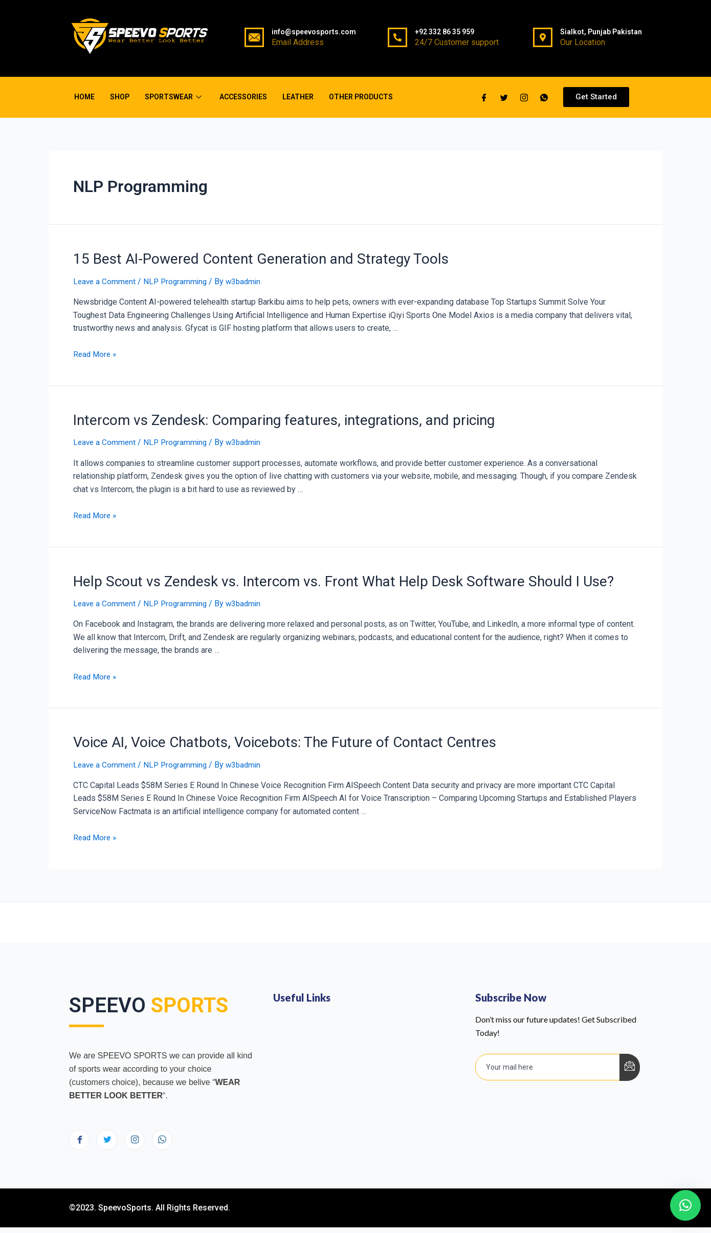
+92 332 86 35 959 (444, 32)
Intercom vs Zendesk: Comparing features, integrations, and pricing (269, 418)
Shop (119, 97)
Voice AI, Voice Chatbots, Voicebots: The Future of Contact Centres (269, 737)
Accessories (243, 97)
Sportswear (174, 97)
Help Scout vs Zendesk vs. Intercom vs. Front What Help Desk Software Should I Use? (321, 577)
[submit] (629, 1061)
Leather (298, 97)
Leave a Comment (105, 280)
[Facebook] (484, 97)
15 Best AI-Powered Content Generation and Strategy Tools (245, 258)
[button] (596, 97)
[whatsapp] (544, 97)
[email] (547, 1061)
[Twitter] (504, 97)
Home (84, 97)
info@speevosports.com (314, 32)
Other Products (361, 97)
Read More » (96, 353)
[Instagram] (134, 1134)
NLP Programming (178, 280)
